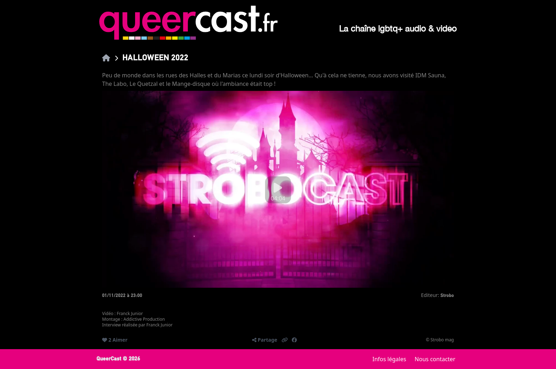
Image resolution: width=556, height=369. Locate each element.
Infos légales (389, 359)
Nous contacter (435, 359)
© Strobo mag (440, 340)
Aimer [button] (119, 339)
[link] (106, 57)
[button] (285, 339)
